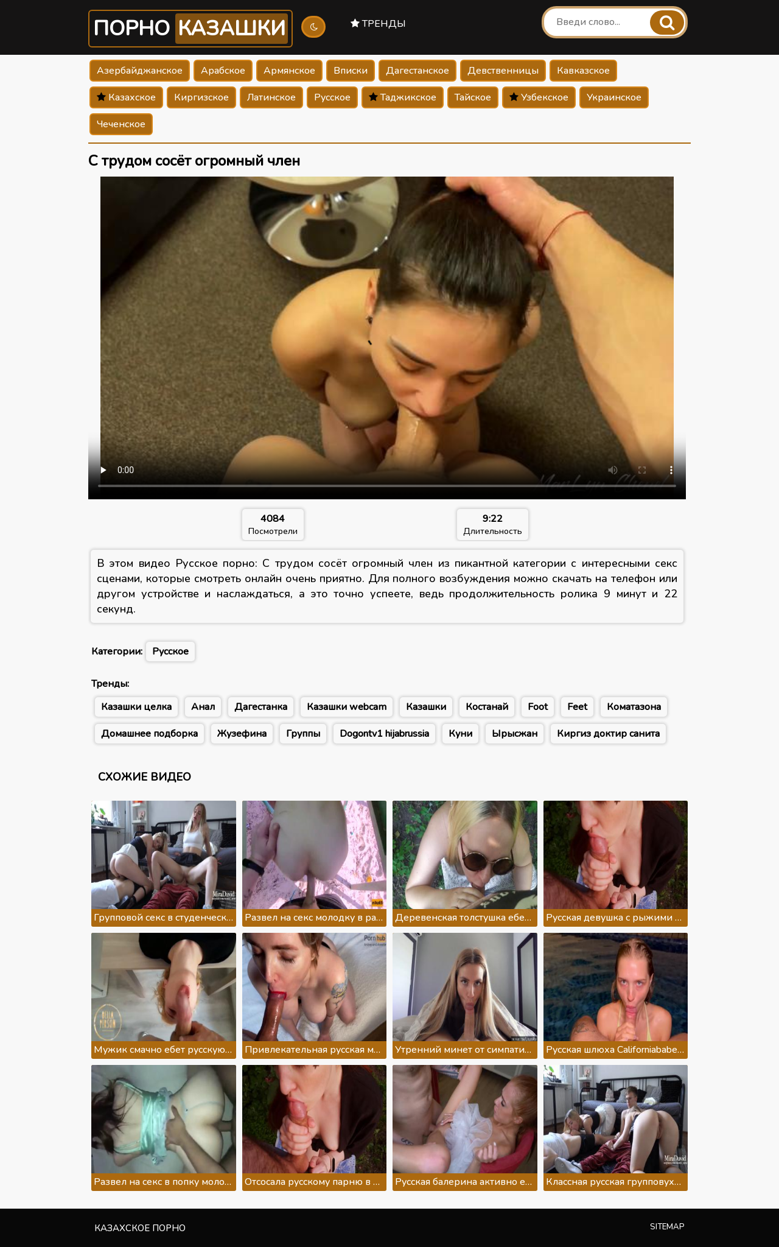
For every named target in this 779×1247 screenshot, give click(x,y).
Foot (538, 707)
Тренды (378, 23)
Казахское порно (140, 1228)
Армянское (289, 70)
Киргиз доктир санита (608, 733)
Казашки (426, 707)
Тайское (473, 97)
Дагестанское (417, 70)
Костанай (487, 707)
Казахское (126, 97)
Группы (303, 733)
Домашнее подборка (149, 733)
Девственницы (503, 70)
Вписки (351, 70)
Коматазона (634, 707)
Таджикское (402, 97)
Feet (577, 707)
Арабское (223, 70)
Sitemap (667, 1226)
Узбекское (538, 97)
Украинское (614, 97)
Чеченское (121, 124)
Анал (203, 707)
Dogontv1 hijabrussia (384, 733)
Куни (460, 733)
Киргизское (201, 97)
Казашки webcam (346, 707)
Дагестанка (260, 707)
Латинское (271, 97)
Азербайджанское (140, 70)
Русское (332, 97)
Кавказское (583, 70)
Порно (190, 28)
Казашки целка (136, 707)
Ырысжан (514, 733)
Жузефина (242, 733)
